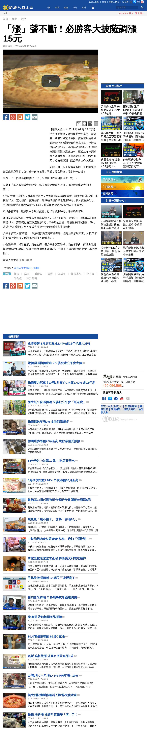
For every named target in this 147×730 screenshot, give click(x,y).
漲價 (26, 273)
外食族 (18, 278)
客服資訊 (115, 409)
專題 (75, 7)
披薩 (50, 273)
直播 (48, 7)
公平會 (90, 273)
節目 (66, 7)
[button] (50, 81)
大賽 (104, 2)
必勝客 (38, 273)
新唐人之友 (114, 2)
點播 (84, 7)
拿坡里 (62, 273)
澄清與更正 (129, 409)
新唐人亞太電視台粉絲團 (26, 268)
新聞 (57, 7)
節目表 (125, 2)
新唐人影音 (94, 2)
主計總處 (32, 278)
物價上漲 (76, 273)
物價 (16, 273)
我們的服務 (131, 406)
